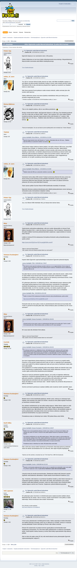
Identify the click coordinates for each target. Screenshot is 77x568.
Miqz (5, 223)
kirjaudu (20, 20)
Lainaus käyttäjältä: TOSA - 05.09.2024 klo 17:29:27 (34, 263)
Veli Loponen (8, 491)
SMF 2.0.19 (32, 563)
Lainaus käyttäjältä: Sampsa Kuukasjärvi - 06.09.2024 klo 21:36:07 (38, 428)
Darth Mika (7, 423)
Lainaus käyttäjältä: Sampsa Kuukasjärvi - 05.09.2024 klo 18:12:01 (38, 319)
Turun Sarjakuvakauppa (27, 67)
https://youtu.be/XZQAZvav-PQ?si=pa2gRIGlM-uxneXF (37, 242)
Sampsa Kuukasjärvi (11, 254)
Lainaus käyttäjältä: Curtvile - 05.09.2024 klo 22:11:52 (35, 464)
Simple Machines (45, 563)
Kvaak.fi (61, 4)
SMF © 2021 (38, 563)
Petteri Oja (7, 51)
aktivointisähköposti (10, 22)
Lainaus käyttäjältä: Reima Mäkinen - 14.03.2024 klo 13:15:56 (36, 137)
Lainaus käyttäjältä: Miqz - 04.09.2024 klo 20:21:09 (34, 293)
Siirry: (57, 552)
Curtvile (6, 342)
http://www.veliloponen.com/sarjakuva (31, 507)
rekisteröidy (27, 20)
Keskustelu (67, 4)
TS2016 (6, 132)
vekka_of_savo (9, 76)
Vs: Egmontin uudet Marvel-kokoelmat (35, 50)
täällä (67, 475)
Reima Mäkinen (9, 104)
